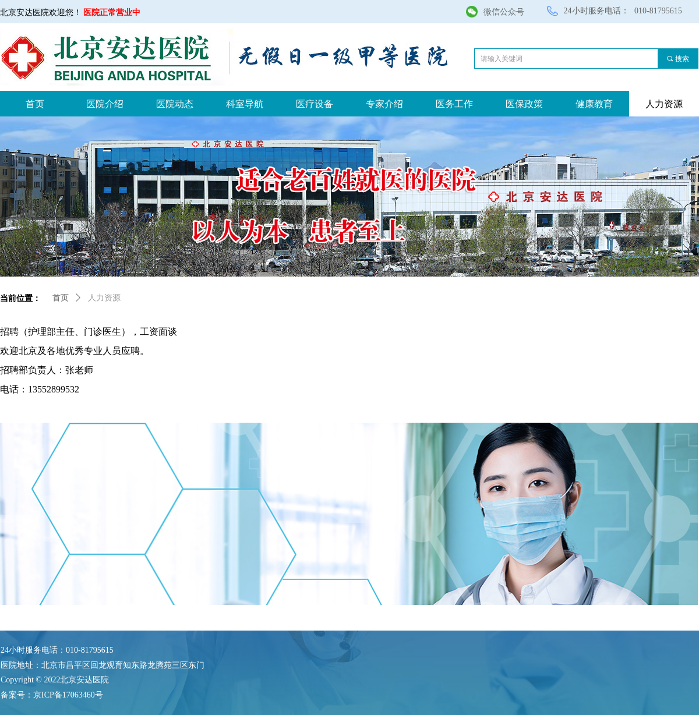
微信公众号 (503, 12)
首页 (60, 297)
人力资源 (104, 297)
